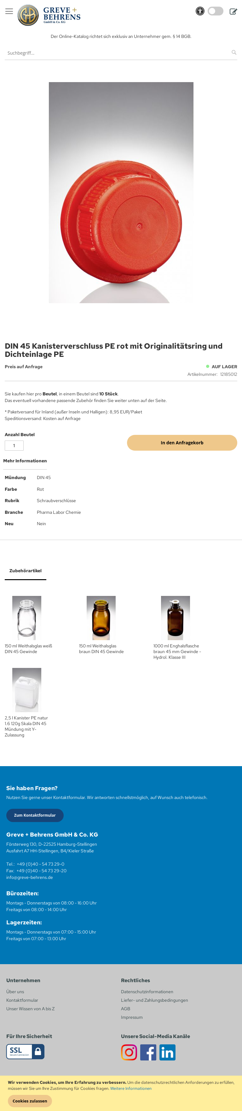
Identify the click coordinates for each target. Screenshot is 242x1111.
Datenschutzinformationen (147, 991)
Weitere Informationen (131, 1088)
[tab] (121, 463)
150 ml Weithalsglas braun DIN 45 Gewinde (101, 648)
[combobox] (121, 53)
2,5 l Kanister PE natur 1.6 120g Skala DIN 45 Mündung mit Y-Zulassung (26, 726)
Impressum (132, 1017)
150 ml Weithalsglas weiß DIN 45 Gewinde (28, 648)
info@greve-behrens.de (29, 877)
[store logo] (48, 15)
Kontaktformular (22, 1000)
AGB (125, 1009)
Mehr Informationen (25, 461)
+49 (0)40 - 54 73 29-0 (40, 864)
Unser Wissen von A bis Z (30, 1009)
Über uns (15, 991)
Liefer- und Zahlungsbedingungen (154, 1000)
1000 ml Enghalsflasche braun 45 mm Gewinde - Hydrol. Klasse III (177, 651)
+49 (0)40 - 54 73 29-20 (41, 871)
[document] (122, 1093)
